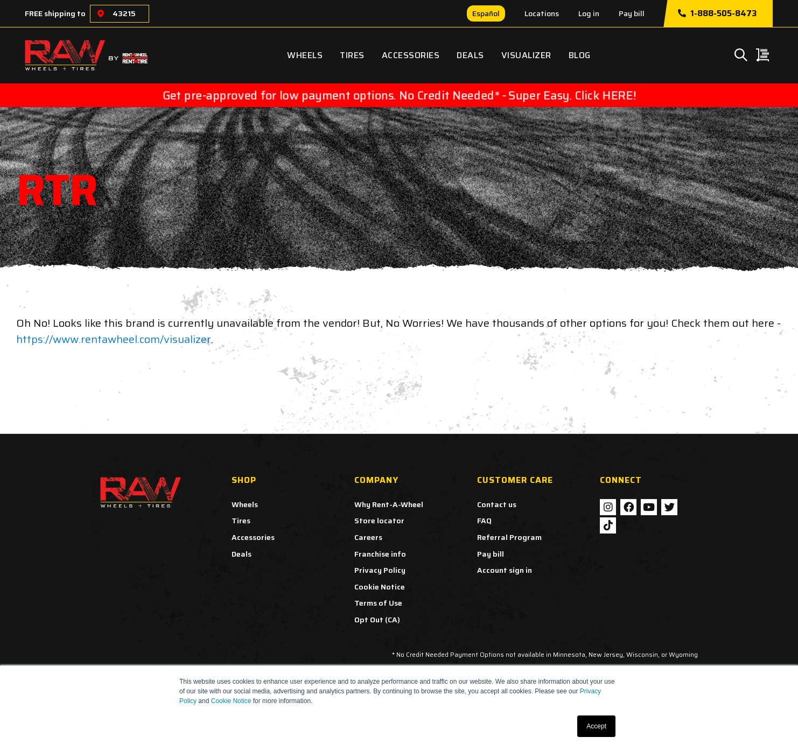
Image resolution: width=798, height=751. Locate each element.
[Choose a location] (101, 13)
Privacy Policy (379, 570)
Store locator (379, 521)
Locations (541, 13)
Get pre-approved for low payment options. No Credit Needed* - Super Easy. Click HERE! (399, 95)
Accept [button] (596, 726)
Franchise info (380, 554)
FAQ (484, 521)
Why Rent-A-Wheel (388, 504)
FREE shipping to (55, 13)
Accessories (411, 55)
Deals (470, 55)
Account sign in (504, 570)
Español (486, 13)
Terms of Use (378, 603)
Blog (580, 55)
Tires (352, 55)
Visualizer (526, 55)
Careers (368, 537)
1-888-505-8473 (717, 13)
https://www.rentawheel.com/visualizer (113, 339)
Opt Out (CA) (377, 620)
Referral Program (509, 537)
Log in (588, 13)
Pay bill (632, 13)
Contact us (496, 504)
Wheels (305, 55)
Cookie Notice (231, 701)
